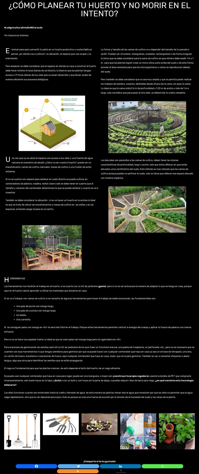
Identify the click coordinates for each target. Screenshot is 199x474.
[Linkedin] (120, 466)
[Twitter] (78, 466)
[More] (78, 471)
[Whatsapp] (162, 466)
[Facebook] (36, 466)
